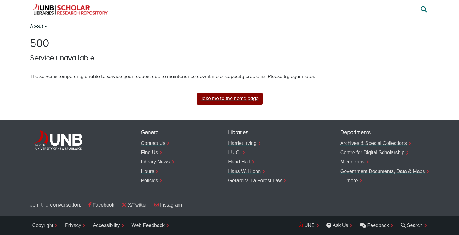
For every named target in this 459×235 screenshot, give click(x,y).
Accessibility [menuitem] (106, 225)
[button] (70, 10)
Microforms (352, 161)
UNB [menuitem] (309, 225)
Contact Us (153, 143)
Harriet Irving (242, 143)
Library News (155, 161)
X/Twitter (134, 205)
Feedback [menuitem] (374, 225)
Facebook (101, 205)
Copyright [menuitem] (42, 225)
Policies (149, 180)
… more (349, 180)
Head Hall (239, 161)
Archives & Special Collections (373, 143)
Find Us (149, 152)
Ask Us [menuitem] (337, 225)
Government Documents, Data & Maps (382, 171)
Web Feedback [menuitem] (148, 225)
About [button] (37, 26)
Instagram (168, 205)
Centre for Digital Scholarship (372, 152)
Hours (147, 171)
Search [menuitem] (412, 225)
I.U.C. (234, 152)
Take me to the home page (230, 98)
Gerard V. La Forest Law (255, 180)
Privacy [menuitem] (73, 225)
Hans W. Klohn (244, 171)
